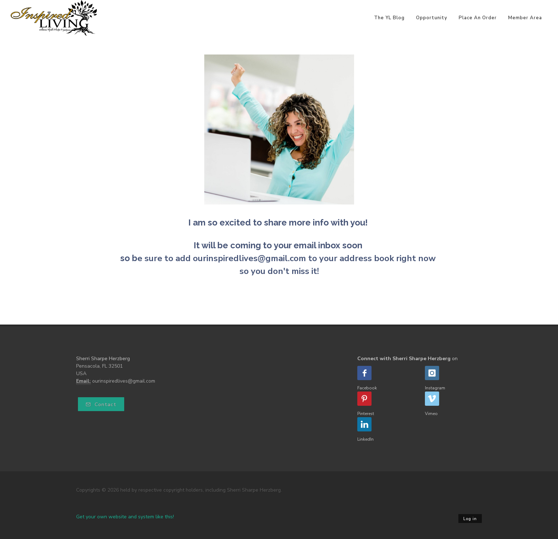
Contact (101, 404)
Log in (470, 519)
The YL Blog (389, 18)
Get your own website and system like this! (125, 516)
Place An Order (478, 18)
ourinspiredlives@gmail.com (123, 381)
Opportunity (431, 18)
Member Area (525, 18)
